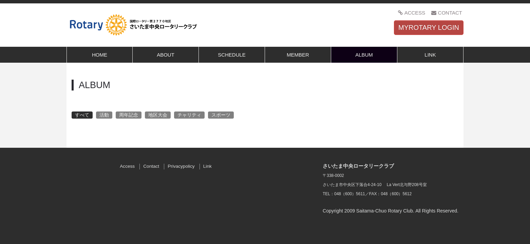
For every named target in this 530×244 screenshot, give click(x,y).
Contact (151, 166)
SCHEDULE (232, 55)
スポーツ (220, 115)
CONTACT (446, 13)
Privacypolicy (181, 166)
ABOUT (165, 55)
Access (127, 166)
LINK (430, 55)
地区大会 (157, 115)
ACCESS (411, 13)
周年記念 (128, 115)
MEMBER (298, 55)
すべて (82, 115)
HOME (99, 55)
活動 (104, 115)
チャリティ (189, 115)
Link (207, 166)
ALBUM (364, 55)
